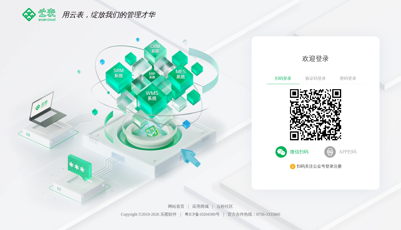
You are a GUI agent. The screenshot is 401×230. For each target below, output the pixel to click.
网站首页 (176, 206)
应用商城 (200, 206)
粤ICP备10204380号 (202, 214)
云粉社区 (225, 206)
